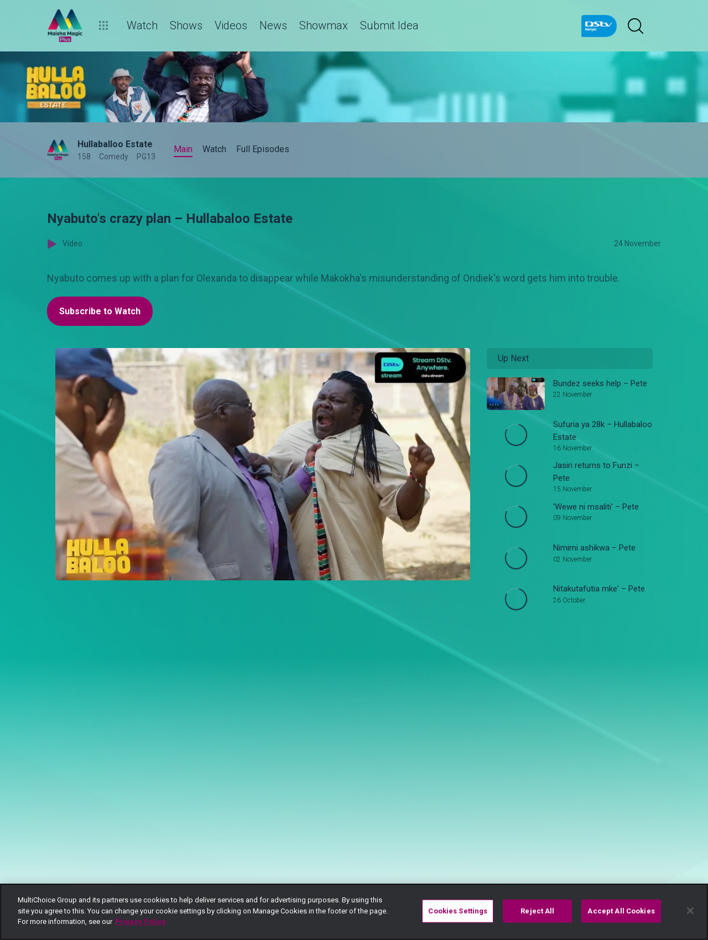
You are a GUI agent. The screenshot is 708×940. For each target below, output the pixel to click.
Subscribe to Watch (99, 311)
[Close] (690, 911)
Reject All (537, 911)
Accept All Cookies (620, 911)
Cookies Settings (457, 911)
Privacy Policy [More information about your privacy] (140, 921)
